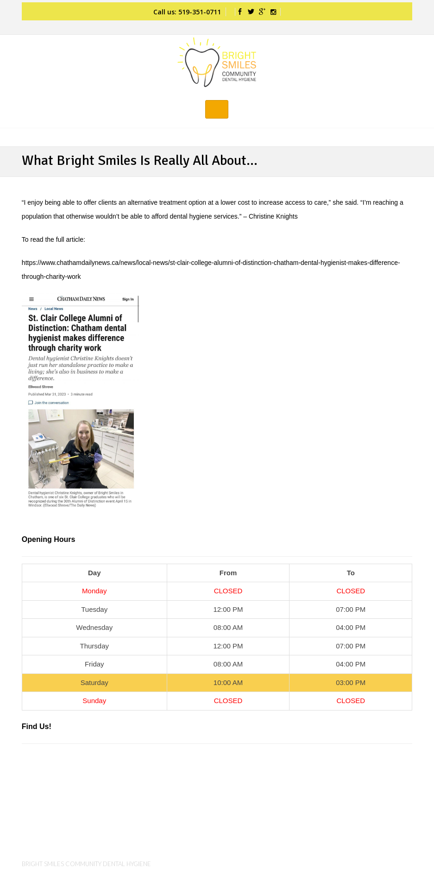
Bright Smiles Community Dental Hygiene (86, 864)
